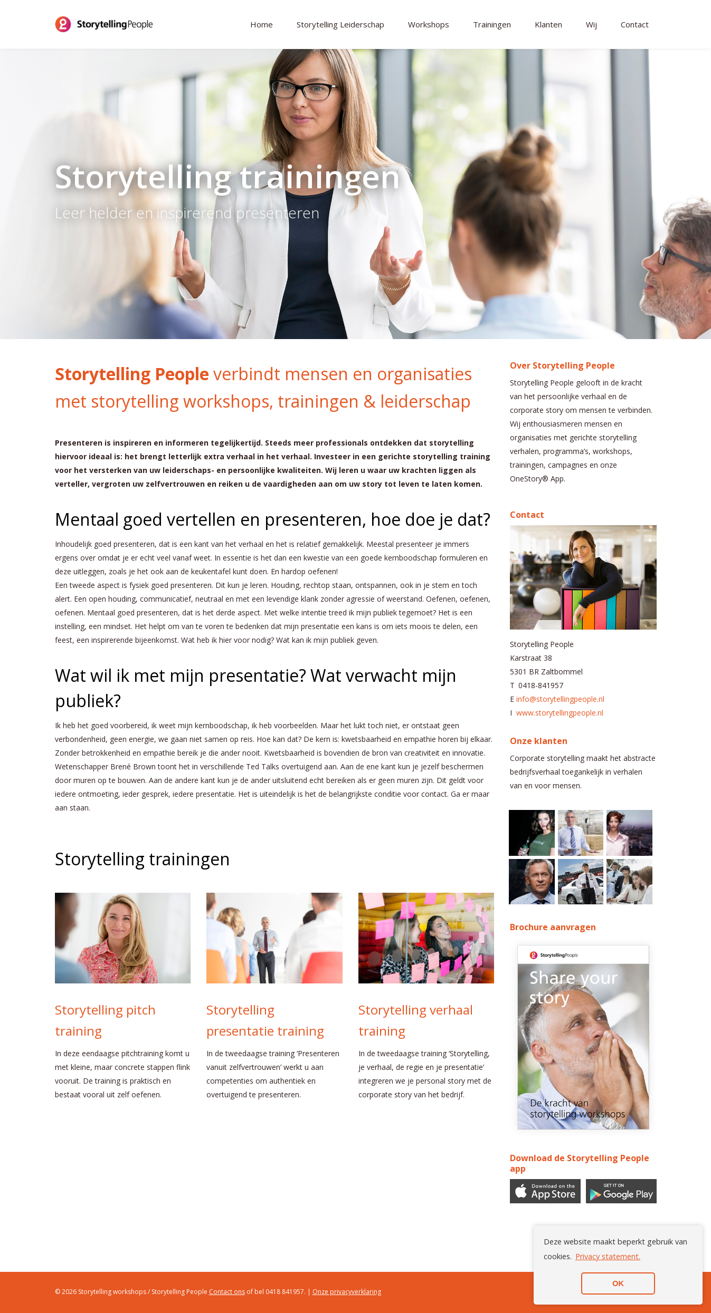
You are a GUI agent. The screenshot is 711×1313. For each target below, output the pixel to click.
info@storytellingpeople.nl (560, 699)
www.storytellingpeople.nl (559, 713)
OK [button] (618, 1283)
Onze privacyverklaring (346, 1291)
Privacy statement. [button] (607, 1256)
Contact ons (227, 1291)
